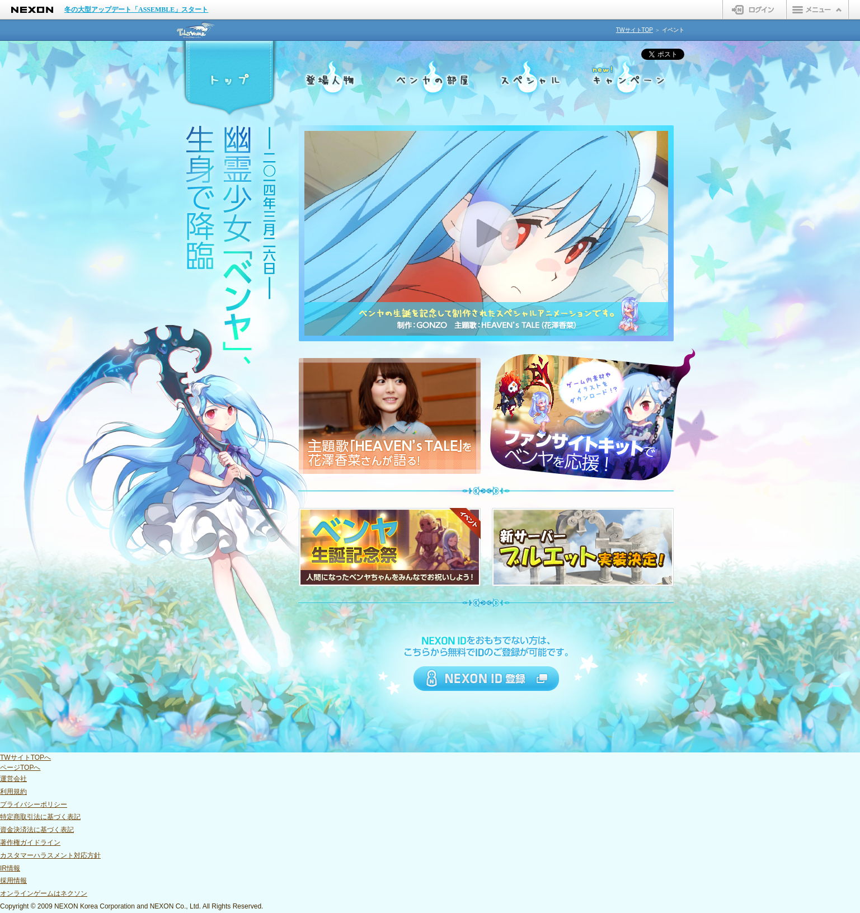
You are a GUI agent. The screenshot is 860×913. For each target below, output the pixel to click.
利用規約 (13, 792)
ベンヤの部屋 (430, 80)
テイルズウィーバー (197, 30)
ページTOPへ (20, 767)
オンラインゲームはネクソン (43, 893)
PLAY (486, 233)
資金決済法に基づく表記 (37, 830)
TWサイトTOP (634, 30)
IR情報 (10, 868)
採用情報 (13, 880)
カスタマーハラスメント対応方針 (50, 855)
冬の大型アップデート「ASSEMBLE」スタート (136, 9)
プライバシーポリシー (33, 804)
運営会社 (13, 779)
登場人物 (330, 80)
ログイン (754, 9)
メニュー (817, 9)
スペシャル (530, 80)
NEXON (32, 10)
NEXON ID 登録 (486, 678)
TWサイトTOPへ (25, 757)
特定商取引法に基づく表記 (40, 817)
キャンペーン (630, 80)
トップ (230, 80)
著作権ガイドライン (30, 842)
